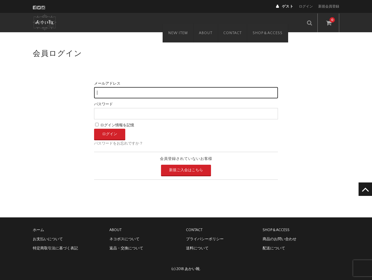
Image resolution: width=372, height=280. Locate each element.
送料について (197, 248)
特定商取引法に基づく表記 (55, 248)
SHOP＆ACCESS (276, 22)
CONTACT (240, 22)
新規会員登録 (328, 6)
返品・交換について (126, 248)
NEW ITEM (186, 22)
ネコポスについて (124, 239)
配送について (274, 248)
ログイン (306, 6)
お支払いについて (48, 239)
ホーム (38, 230)
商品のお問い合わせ (279, 239)
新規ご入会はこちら (186, 170)
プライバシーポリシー (205, 239)
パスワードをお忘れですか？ (118, 143)
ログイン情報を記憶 (114, 125)
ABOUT (213, 22)
